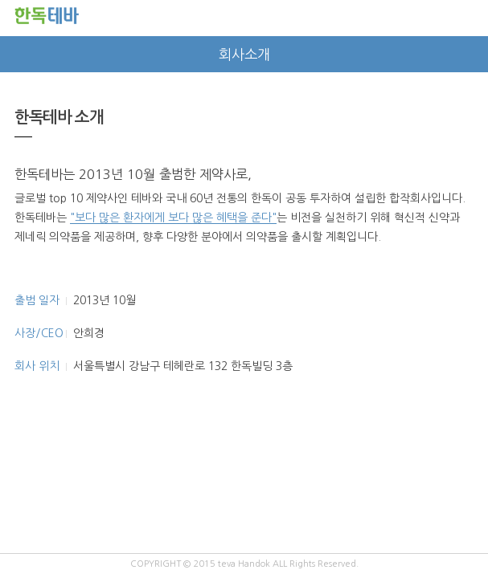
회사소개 (244, 54)
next (470, 54)
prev (18, 54)
